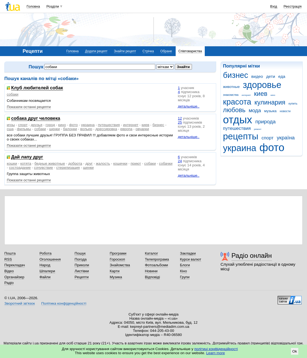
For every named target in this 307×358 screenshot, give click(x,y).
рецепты (240, 136)
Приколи (82, 265)
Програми (118, 253)
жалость (103, 163)
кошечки (120, 163)
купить (293, 103)
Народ (44, 265)
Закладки (188, 253)
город (50, 125)
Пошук (80, 253)
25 (180, 122)
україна (286, 137)
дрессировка (106, 129)
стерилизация (68, 168)
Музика (116, 277)
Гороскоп (117, 259)
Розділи (52, 6)
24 (180, 161)
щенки (54, 129)
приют (136, 163)
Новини (151, 271)
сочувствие (43, 168)
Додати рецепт (96, 51)
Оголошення (50, 259)
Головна (33, 6)
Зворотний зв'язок (19, 303)
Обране (166, 51)
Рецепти (82, 277)
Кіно (183, 271)
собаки (12, 94)
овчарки (142, 129)
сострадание (20, 168)
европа (126, 129)
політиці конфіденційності (216, 349)
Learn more (215, 353)
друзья (36, 125)
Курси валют (190, 259)
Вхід (273, 6)
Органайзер (14, 277)
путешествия (237, 128)
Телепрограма (157, 259)
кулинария (270, 102)
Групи (185, 277)
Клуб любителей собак (37, 88)
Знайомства (120, 265)
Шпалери (47, 271)
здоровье (262, 85)
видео (257, 76)
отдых (237, 120)
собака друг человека (35, 118)
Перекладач (14, 265)
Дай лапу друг (27, 157)
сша (10, 129)
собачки (165, 163)
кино (273, 95)
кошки (12, 163)
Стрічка (148, 51)
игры (11, 125)
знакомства (230, 94)
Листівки (82, 271)
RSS (8, 259)
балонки (70, 129)
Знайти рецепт (125, 51)
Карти (114, 271)
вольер (86, 129)
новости (285, 111)
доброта (75, 163)
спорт (268, 137)
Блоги (185, 265)
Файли (45, 277)
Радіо (9, 283)
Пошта (9, 253)
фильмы (24, 129)
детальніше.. (188, 106)
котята (25, 163)
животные (231, 87)
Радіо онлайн (251, 255)
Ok (294, 351)
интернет (246, 95)
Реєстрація (293, 6)
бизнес (235, 75)
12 (180, 118)
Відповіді (152, 277)
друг (89, 163)
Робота (45, 253)
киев (260, 93)
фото (271, 147)
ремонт (257, 129)
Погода (80, 259)
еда (281, 76)
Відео (9, 271)
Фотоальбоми (156, 265)
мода (255, 110)
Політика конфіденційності (63, 303)
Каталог (151, 253)
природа (265, 121)
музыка (270, 111)
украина (239, 148)
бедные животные (50, 163)
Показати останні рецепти (29, 107)
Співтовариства (190, 51)
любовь (234, 110)
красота (237, 101)
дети (270, 76)
